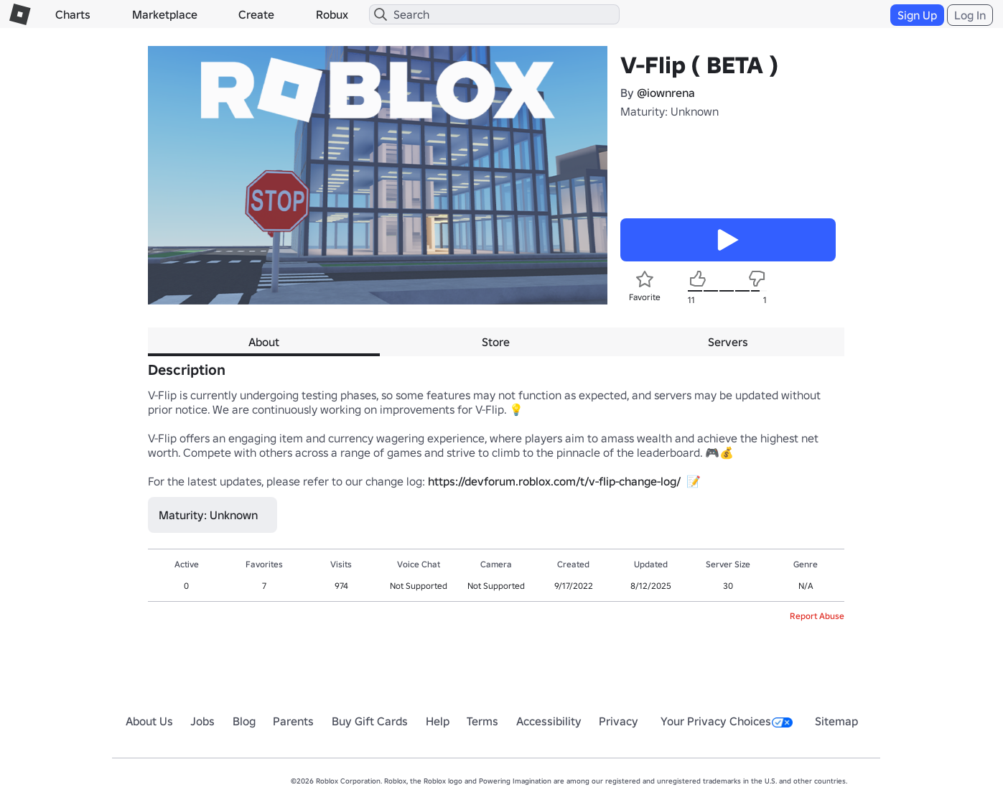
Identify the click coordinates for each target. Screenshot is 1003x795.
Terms (482, 721)
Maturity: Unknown (669, 111)
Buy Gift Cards (370, 721)
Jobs (202, 721)
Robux (332, 14)
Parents (293, 721)
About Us (149, 721)
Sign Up (917, 15)
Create (256, 14)
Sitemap (836, 721)
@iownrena (666, 92)
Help (437, 721)
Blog (244, 721)
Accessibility (549, 721)
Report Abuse (817, 615)
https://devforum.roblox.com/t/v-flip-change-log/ (554, 481)
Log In (970, 15)
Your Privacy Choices (727, 721)
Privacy (618, 721)
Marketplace (164, 14)
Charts (72, 14)
